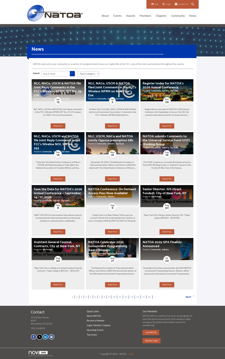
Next (190, 296)
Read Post (58, 126)
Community (178, 16)
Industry (165, 91)
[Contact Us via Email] (51, 336)
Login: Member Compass (99, 325)
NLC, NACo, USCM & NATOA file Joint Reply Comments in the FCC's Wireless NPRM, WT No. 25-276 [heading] (58, 89)
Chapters (161, 16)
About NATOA (94, 315)
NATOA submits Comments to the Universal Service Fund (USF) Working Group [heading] (166, 140)
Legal (130, 354)
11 (120, 296)
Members (145, 16)
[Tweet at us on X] (39, 336)
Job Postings (156, 196)
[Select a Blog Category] (88, 73)
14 (137, 296)
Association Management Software (41, 353)
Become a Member (96, 320)
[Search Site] (193, 4)
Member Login (151, 340)
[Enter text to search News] (55, 73)
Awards (130, 16)
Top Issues (65, 98)
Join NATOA (150, 332)
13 (131, 296)
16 (149, 296)
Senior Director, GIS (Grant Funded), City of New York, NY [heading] (165, 191)
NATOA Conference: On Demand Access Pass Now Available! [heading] (112, 191)
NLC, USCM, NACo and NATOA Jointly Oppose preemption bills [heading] (110, 138)
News (192, 16)
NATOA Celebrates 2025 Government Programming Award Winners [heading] (107, 246)
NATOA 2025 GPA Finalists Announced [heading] (162, 244)
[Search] (72, 73)
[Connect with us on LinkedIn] (45, 336)
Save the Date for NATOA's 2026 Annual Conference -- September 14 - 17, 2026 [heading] (58, 193)
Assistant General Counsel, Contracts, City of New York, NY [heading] (57, 244)
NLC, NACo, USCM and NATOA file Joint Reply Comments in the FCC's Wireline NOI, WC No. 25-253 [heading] (57, 142)
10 (114, 296)
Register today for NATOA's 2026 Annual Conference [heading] (163, 85)
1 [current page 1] (72, 296)
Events (117, 16)
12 (125, 296)
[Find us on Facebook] (33, 336)
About (105, 16)
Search (36, 73)
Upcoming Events (95, 330)
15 (143, 296)
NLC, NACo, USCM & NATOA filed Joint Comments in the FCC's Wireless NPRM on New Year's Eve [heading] (112, 89)
